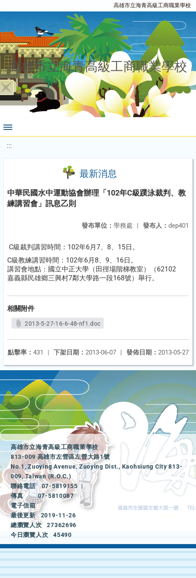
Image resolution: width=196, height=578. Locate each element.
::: (9, 146)
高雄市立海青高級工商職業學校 (152, 5)
